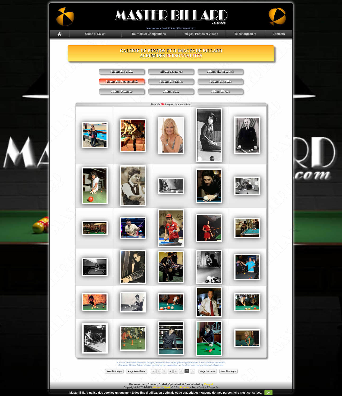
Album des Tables (171, 81)
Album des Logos (171, 71)
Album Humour (121, 91)
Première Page (114, 371)
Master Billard (161, 387)
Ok (268, 392)
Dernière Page (228, 371)
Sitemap (184, 387)
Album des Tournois (220, 71)
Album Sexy (171, 91)
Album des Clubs (121, 71)
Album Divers (220, 91)
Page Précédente (136, 371)
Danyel (208, 384)
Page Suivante (207, 371)
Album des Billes (220, 81)
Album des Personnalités (121, 81)
